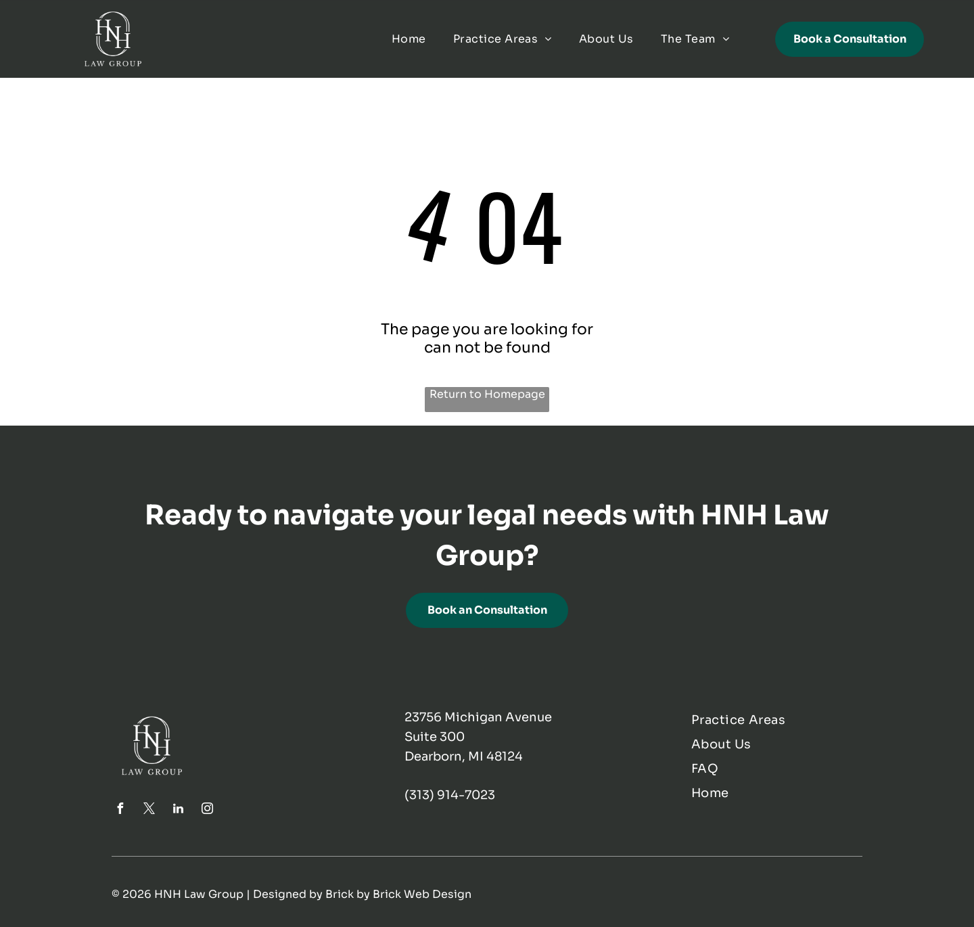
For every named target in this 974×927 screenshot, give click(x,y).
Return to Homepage (487, 394)
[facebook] (120, 810)
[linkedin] (178, 810)
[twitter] (149, 810)
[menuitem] (409, 38)
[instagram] (207, 810)
